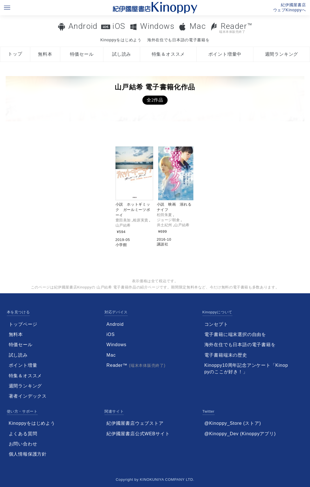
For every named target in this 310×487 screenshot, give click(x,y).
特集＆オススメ (168, 54)
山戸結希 (123, 225)
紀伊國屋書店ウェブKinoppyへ (289, 7)
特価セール (82, 54)
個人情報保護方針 (28, 454)
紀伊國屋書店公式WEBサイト (138, 433)
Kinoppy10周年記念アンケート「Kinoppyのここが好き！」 (246, 368)
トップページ (23, 324)
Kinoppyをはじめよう (120, 40)
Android (83, 26)
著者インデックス (28, 396)
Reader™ (231, 27)
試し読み (121, 54)
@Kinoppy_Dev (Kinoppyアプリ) (240, 433)
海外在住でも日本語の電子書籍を (178, 40)
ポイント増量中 (225, 54)
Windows (157, 26)
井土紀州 (164, 225)
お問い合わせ (23, 443)
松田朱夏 (164, 215)
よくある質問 (23, 433)
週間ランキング (281, 54)
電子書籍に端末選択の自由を (235, 334)
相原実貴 (140, 220)
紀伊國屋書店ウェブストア (135, 423)
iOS (118, 26)
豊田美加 (123, 220)
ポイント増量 (23, 365)
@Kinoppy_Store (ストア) (232, 423)
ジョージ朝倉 (168, 220)
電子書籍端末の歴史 (225, 355)
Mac (197, 26)
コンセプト (216, 324)
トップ (15, 53)
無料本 (45, 54)
